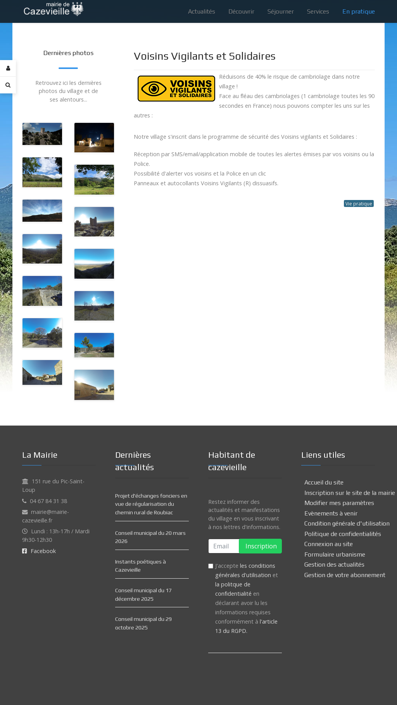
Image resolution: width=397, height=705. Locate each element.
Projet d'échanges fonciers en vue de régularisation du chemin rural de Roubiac (151, 504)
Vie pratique (358, 203)
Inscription (260, 546)
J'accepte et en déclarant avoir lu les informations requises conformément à (246, 598)
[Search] (8, 85)
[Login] (8, 68)
